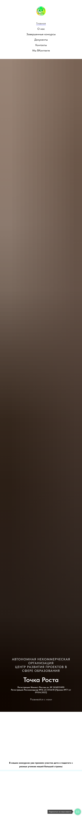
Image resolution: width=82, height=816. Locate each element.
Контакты (41, 45)
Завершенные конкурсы (41, 34)
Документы (41, 39)
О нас (41, 28)
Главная (41, 23)
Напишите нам (15, 810)
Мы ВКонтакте (41, 50)
